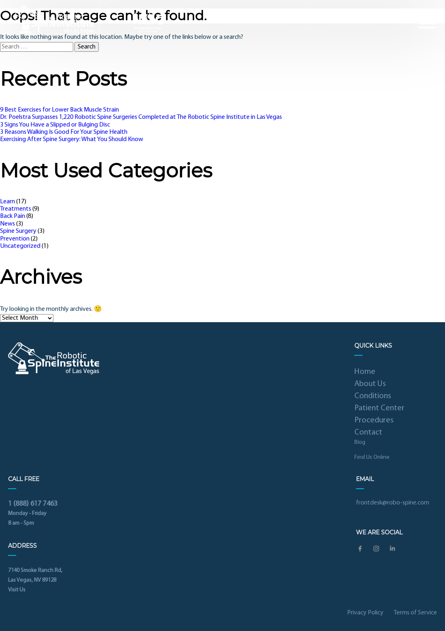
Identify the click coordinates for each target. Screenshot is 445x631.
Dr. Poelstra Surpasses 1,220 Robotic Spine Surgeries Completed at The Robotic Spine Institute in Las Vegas (141, 117)
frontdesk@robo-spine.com (392, 503)
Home (364, 372)
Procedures (374, 420)
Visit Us (16, 590)
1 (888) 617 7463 (32, 504)
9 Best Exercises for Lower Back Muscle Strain (59, 110)
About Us (370, 384)
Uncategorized (20, 246)
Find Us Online (372, 457)
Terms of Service (415, 613)
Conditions (372, 396)
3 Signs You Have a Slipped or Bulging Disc (55, 125)
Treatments (15, 209)
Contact (368, 432)
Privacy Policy (365, 613)
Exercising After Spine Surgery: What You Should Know (71, 139)
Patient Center (379, 408)
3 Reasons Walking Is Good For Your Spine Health (63, 132)
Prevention (15, 239)
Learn (7, 201)
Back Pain (12, 216)
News (7, 224)
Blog (359, 442)
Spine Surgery (18, 231)
